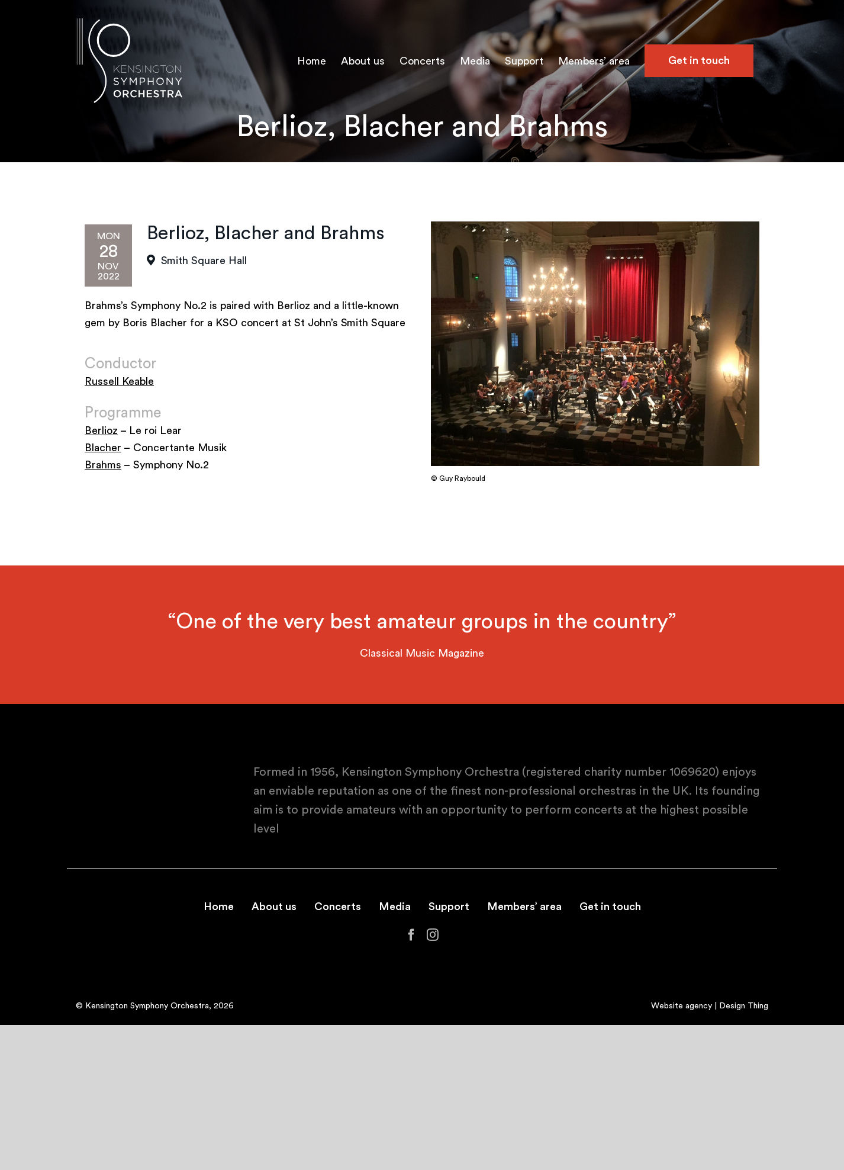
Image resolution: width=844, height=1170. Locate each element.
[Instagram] (433, 935)
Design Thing (743, 1006)
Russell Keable (119, 381)
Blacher (103, 447)
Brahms (103, 464)
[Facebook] (411, 935)
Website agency (681, 1006)
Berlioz (101, 430)
